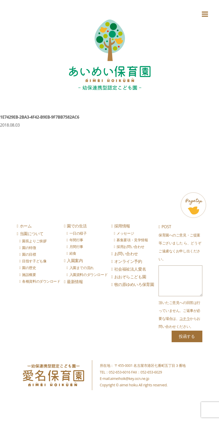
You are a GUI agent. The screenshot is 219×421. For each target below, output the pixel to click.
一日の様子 (78, 233)
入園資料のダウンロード (88, 274)
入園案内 (75, 260)
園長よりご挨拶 (34, 240)
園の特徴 (29, 247)
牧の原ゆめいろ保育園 (134, 284)
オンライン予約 (128, 261)
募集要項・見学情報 (132, 239)
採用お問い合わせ (130, 246)
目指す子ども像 (34, 261)
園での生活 (77, 226)
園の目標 (29, 254)
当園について (32, 233)
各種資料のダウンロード (41, 281)
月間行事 (76, 246)
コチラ (184, 318)
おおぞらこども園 (130, 277)
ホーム (26, 226)
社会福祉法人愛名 (130, 269)
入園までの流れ (81, 267)
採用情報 (122, 226)
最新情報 (75, 281)
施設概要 (29, 274)
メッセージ (125, 233)
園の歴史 (29, 267)
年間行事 (76, 239)
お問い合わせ (126, 253)
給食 (72, 253)
